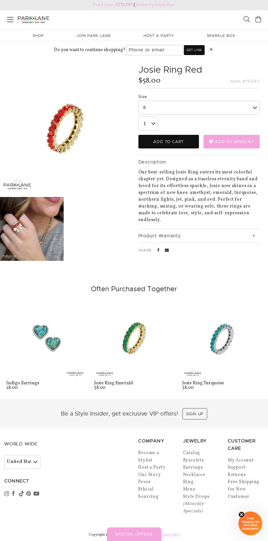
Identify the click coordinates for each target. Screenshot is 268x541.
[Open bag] (258, 20)
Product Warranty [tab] (159, 236)
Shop (38, 35)
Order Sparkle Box (155, 5)
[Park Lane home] (67, 19)
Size (142, 96)
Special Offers (133, 534)
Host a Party (151, 467)
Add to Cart (168, 141)
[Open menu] (10, 18)
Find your (113, 5)
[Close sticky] (241, 514)
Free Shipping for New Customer (243, 489)
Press (144, 482)
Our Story (149, 475)
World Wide (21, 444)
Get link (194, 50)
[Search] (247, 20)
